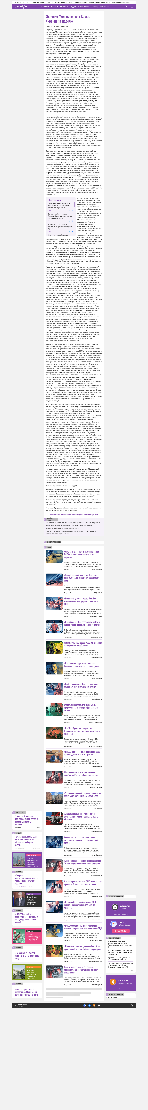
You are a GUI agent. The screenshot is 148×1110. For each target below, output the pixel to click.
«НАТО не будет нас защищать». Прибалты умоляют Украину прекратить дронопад (82, 766)
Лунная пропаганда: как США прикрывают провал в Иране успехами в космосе (83, 970)
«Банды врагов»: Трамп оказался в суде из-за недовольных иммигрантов (82, 805)
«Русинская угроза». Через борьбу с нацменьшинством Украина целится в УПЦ (81, 601)
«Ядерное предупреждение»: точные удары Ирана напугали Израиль (26, 970)
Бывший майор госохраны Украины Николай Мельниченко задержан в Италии (60, 216)
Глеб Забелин (98, 861)
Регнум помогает (101, 7)
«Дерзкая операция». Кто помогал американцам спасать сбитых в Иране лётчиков (81, 886)
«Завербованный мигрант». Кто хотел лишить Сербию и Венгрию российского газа (81, 578)
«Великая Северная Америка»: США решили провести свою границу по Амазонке (80, 992)
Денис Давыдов (97, 569)
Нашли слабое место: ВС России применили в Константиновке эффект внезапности (81, 1075)
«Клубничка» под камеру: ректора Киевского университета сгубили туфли (81, 682)
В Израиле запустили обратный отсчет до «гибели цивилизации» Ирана (69, 525)
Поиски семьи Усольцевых (97, 3)
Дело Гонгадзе (54, 200)
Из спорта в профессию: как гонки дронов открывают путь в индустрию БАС (71, 531)
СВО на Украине (58, 3)
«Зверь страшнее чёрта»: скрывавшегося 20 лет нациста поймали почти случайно (82, 932)
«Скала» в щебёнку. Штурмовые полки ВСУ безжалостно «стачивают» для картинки (81, 554)
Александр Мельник (95, 757)
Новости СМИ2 (111, 1088)
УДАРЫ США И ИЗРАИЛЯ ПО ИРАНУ (25, 977)
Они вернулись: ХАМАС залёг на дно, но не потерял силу (27, 1046)
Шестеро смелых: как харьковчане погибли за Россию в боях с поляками (81, 826)
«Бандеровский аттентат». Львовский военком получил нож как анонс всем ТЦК (83, 1014)
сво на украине (114, 1029)
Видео (73, 7)
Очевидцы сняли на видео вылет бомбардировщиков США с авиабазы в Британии (73, 523)
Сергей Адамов (97, 734)
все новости (18, 918)
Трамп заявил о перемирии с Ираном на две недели (62, 528)
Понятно (128, 1096)
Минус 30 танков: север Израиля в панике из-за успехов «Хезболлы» (83, 661)
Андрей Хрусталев (96, 616)
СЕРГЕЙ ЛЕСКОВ (19, 939)
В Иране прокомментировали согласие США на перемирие (33, 1028)
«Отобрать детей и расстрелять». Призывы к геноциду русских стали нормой (26, 1008)
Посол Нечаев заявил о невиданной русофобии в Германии (32, 992)
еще (132, 1062)
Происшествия (31, 946)
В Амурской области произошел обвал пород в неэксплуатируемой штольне (26, 911)
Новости (45, 7)
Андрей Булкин (97, 925)
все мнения (36, 939)
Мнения (64, 7)
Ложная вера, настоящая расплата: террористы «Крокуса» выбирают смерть (26, 931)
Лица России (84, 7)
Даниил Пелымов (96, 946)
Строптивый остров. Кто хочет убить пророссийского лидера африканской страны (81, 742)
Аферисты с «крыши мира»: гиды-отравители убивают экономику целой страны (81, 910)
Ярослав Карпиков (96, 840)
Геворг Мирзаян (97, 1007)
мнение (18, 924)
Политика (30, 985)
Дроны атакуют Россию (75, 3)
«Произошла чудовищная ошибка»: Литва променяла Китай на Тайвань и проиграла (82, 1053)
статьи (49, 547)
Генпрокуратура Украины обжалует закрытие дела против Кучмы (60, 227)
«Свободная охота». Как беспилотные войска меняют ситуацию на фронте (81, 720)
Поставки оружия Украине (40, 3)
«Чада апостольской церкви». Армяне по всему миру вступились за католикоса (82, 847)
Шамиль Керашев (96, 654)
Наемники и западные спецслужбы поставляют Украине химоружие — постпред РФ (31, 1065)
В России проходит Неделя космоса (57, 534)
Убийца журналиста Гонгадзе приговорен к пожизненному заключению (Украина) (59, 205)
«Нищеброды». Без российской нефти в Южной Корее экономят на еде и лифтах (82, 641)
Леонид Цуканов (96, 675)
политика (19, 963)
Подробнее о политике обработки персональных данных (103, 1095)
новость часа (20, 903)
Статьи (54, 7)
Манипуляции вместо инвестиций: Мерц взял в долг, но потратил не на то (26, 1083)
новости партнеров (54, 542)
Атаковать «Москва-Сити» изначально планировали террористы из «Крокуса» (32, 953)
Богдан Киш (98, 593)
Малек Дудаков (97, 984)
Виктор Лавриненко (95, 781)
